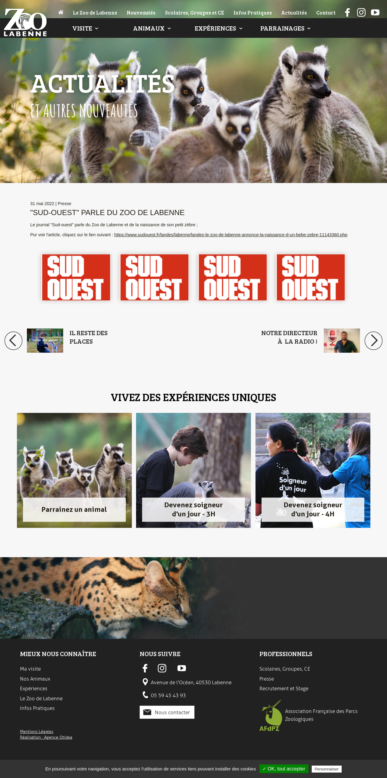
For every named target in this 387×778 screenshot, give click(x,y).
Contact (326, 12)
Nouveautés (141, 12)
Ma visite (30, 668)
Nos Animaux (35, 678)
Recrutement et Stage (283, 688)
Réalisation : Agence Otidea (46, 737)
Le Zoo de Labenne (95, 12)
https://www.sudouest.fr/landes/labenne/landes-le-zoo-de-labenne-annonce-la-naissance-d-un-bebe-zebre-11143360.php (230, 234)
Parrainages (282, 28)
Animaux (148, 28)
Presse (64, 203)
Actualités (294, 12)
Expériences (215, 28)
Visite (82, 28)
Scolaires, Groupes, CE (284, 668)
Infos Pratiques (252, 12)
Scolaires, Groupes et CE (194, 12)
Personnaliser (327, 769)
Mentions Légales (36, 731)
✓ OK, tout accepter (283, 768)
